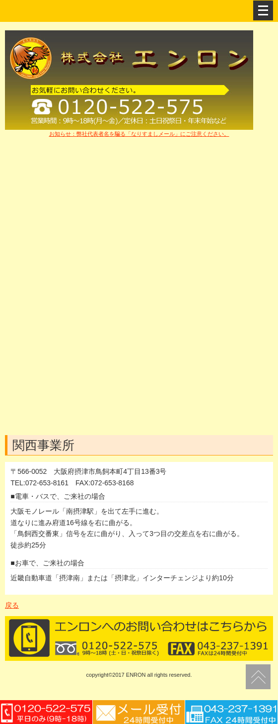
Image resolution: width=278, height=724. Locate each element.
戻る (12, 605)
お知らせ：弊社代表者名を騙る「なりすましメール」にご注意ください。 (139, 134)
